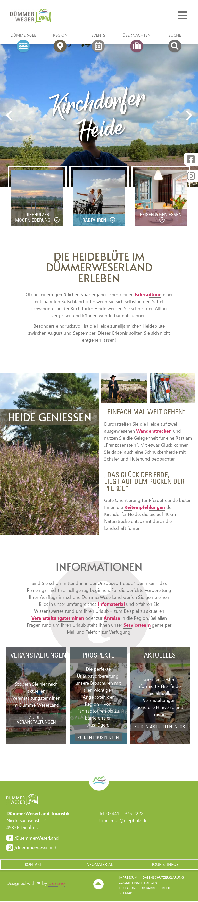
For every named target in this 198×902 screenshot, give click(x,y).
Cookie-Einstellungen (138, 884)
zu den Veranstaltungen (36, 720)
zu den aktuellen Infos (159, 727)
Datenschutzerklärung (163, 878)
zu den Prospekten (98, 738)
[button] (33, 865)
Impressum (128, 878)
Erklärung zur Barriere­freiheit (146, 889)
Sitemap (125, 894)
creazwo (56, 885)
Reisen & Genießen (160, 215)
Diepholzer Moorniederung (33, 218)
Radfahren (95, 221)
